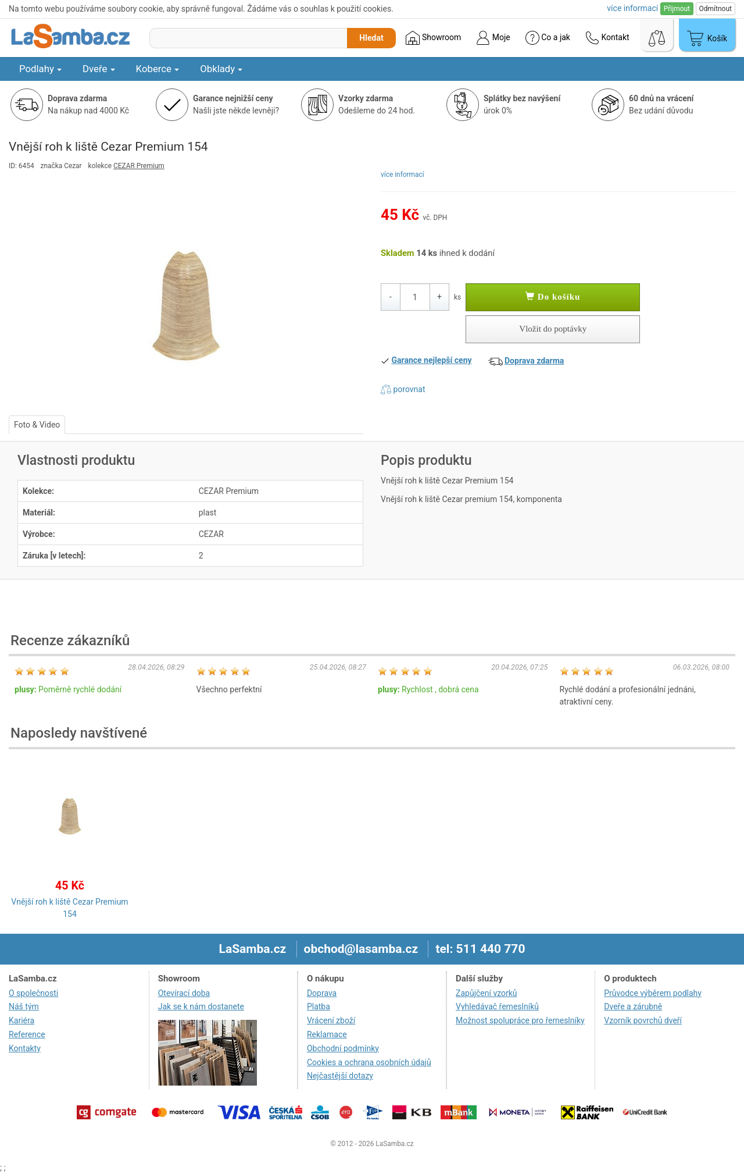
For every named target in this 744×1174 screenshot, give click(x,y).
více (632, 8)
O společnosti (33, 993)
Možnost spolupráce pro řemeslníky (520, 1020)
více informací (402, 174)
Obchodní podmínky (343, 1048)
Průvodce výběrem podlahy (653, 993)
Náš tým (24, 1006)
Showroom (433, 38)
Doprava (322, 993)
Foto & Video (37, 424)
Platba (318, 1006)
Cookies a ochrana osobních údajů (369, 1062)
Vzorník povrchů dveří (643, 1020)
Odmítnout (715, 9)
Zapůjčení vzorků (486, 993)
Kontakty (25, 1048)
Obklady (221, 68)
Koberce (158, 68)
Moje (493, 38)
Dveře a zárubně (633, 1006)
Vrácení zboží (331, 1020)
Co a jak (547, 38)
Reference (27, 1034)
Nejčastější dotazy (340, 1075)
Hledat (371, 37)
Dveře (99, 68)
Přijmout (677, 9)
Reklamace (327, 1034)
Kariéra (21, 1020)
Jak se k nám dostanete (201, 1006)
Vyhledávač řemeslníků (497, 1006)
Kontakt (607, 38)
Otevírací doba (184, 993)
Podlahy (40, 68)
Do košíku (552, 296)
